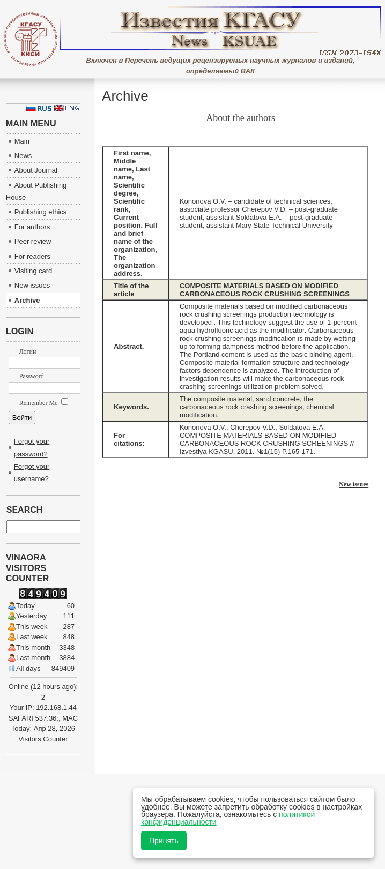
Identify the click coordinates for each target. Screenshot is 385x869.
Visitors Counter (43, 739)
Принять (164, 840)
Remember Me (44, 403)
